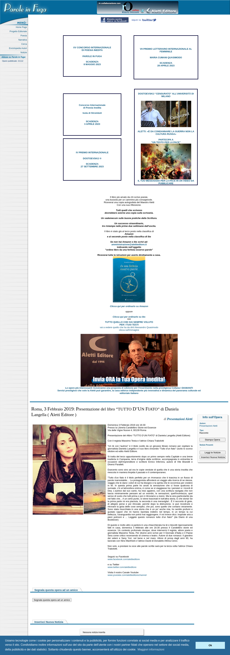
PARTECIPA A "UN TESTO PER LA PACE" (165, 141)
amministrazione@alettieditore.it (129, 244)
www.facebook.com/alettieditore (124, 559)
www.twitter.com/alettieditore (122, 567)
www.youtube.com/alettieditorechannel (127, 575)
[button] (192, 645)
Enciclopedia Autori (18, 48)
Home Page (22, 27)
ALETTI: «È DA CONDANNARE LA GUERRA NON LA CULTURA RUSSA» (166, 132)
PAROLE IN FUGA (92, 56)
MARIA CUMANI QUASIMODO (166, 57)
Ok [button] (210, 645)
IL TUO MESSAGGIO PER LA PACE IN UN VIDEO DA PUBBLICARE (166, 182)
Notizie (24, 52)
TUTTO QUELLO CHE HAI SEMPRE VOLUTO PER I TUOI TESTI (129, 323)
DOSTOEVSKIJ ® (92, 158)
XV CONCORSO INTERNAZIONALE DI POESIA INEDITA (92, 48)
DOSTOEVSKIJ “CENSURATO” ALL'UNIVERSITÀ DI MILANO (166, 95)
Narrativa (23, 40)
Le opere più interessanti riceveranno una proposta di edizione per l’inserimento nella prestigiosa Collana (129, 388)
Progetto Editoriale (19, 31)
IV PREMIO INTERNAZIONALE (92, 152)
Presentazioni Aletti (208, 426)
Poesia (24, 35)
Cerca (24, 44)
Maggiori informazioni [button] (151, 649)
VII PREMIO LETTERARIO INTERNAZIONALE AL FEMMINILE (166, 50)
